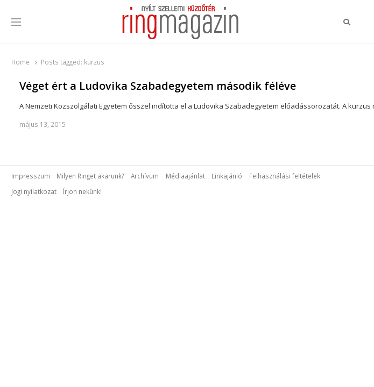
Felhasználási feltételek (284, 175)
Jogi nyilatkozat (34, 191)
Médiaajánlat (185, 175)
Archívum (145, 175)
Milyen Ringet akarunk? (90, 175)
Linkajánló (226, 175)
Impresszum (30, 175)
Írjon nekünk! (82, 191)
